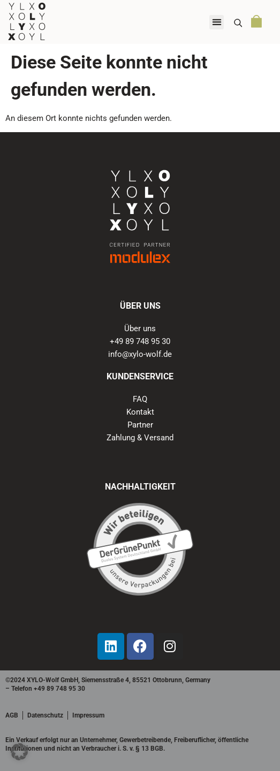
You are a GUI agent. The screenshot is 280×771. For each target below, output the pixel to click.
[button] (216, 22)
